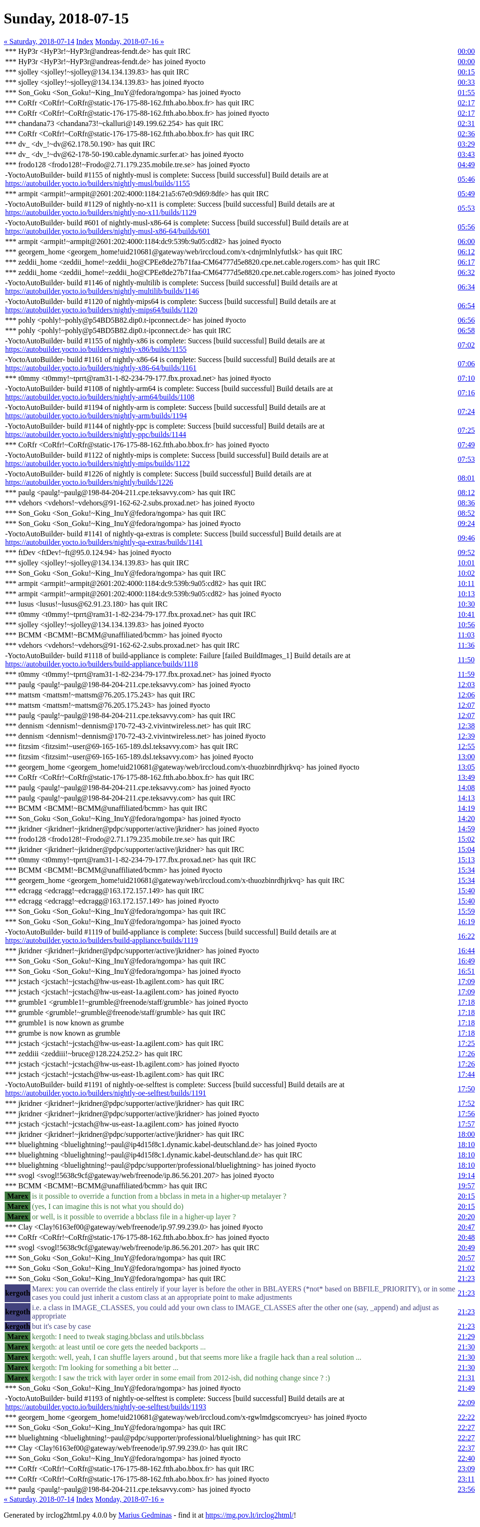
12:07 (466, 705)
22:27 (466, 1427)
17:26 (466, 1054)
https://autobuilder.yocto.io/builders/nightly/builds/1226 (89, 482)
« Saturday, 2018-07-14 (39, 41)
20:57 (466, 1258)
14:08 (466, 788)
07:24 (466, 411)
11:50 (466, 660)
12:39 (466, 736)
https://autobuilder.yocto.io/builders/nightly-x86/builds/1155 (96, 349)
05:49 (466, 194)
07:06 (466, 364)
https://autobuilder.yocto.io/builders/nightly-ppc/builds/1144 (95, 434)
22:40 (466, 1458)
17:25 (466, 1043)
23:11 (466, 1479)
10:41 (466, 614)
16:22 (466, 936)
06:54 (466, 306)
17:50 (466, 1089)
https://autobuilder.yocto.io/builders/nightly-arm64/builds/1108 (100, 397)
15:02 (466, 839)
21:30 (466, 1347)
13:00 (466, 757)
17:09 (466, 982)
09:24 (466, 523)
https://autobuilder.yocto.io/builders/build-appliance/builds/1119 (101, 940)
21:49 (466, 1388)
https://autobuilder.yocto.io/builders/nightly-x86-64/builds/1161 (100, 368)
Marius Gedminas (145, 1515)
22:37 (466, 1448)
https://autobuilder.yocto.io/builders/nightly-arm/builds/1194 (96, 416)
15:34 (466, 870)
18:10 (466, 1145)
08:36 (466, 503)
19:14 (466, 1175)
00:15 (466, 72)
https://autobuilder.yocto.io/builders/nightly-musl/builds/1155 (97, 183)
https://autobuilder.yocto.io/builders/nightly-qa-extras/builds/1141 (104, 542)
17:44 (466, 1074)
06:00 (466, 241)
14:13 (466, 798)
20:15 (466, 1196)
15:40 (466, 891)
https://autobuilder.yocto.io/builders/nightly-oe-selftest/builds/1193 (105, 1407)
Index (84, 41)
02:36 (466, 134)
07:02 (466, 345)
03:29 (466, 144)
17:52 (466, 1103)
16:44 (466, 951)
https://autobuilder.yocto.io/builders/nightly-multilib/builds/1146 (102, 291)
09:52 (466, 552)
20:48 (466, 1237)
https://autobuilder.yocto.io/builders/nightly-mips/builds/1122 (97, 463)
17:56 (466, 1114)
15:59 (466, 911)
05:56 (466, 227)
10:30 (466, 604)
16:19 (466, 922)
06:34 (466, 287)
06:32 (466, 272)
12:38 (466, 726)
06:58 (466, 330)
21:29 (466, 1337)
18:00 (466, 1134)
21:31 (466, 1378)
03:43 (466, 154)
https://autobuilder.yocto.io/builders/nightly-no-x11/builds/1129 (100, 212)
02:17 (466, 103)
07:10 (466, 378)
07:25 (466, 430)
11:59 (466, 674)
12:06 (466, 695)
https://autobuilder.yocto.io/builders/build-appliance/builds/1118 (101, 664)
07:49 (466, 445)
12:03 (466, 685)
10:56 (466, 625)
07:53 (466, 459)
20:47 (466, 1227)
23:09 (466, 1469)
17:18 (466, 1002)
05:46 (466, 179)
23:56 (466, 1489)
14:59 (466, 829)
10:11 (466, 583)
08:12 (466, 493)
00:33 (466, 82)
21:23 (466, 1278)
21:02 (466, 1268)
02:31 (466, 123)
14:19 (466, 808)
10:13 (466, 594)
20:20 (466, 1217)
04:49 (466, 165)
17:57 (466, 1124)
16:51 (466, 971)
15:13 (466, 860)
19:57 (466, 1186)
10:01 (466, 563)
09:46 (466, 538)
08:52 (466, 513)
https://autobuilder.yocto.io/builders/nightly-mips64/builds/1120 (101, 310)
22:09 (466, 1403)
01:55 (466, 92)
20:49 (466, 1248)
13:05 (466, 767)
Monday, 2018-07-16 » (129, 41)
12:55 (466, 746)
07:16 (466, 393)
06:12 (466, 252)
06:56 (466, 320)
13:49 (466, 777)
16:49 (466, 961)
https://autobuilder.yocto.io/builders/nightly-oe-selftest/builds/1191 (105, 1093)
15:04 (466, 849)
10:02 (466, 573)
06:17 (466, 262)
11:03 (466, 635)
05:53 (466, 208)
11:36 (466, 645)
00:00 (466, 51)
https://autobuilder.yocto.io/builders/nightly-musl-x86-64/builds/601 (107, 231)
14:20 (466, 819)
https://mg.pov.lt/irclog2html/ (249, 1515)
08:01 (466, 478)
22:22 (466, 1417)
